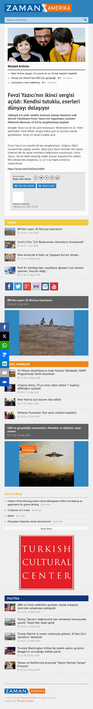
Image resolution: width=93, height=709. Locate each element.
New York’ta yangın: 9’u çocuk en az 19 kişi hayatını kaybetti (44, 73)
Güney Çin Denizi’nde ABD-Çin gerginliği (33, 78)
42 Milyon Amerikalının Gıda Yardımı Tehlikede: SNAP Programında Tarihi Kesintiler (51, 372)
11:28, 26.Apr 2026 (28, 655)
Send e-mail (46, 185)
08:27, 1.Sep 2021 (28, 392)
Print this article (24, 185)
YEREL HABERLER (18, 364)
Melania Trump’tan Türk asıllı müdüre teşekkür (47, 412)
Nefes (10, 515)
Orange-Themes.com (25, 701)
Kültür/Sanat (46, 90)
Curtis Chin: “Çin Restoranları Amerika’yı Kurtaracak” (50, 242)
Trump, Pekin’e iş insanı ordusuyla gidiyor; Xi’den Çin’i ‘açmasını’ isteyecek (51, 635)
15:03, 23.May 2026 (28, 612)
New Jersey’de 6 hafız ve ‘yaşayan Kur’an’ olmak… (48, 255)
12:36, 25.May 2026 (18, 435)
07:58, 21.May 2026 (28, 275)
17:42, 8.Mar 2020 (28, 403)
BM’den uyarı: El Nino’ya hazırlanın (39, 229)
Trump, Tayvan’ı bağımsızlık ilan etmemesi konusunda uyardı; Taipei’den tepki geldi (51, 620)
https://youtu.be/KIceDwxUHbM (26, 168)
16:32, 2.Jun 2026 (27, 233)
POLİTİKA (13, 598)
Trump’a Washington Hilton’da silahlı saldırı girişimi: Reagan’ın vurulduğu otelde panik (50, 649)
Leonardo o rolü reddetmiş (25, 82)
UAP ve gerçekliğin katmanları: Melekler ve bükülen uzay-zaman (44, 429)
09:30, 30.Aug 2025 (28, 670)
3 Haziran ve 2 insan (18, 510)
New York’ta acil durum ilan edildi (39, 399)
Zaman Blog (13, 494)
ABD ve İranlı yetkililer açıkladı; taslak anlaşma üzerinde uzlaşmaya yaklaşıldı (47, 606)
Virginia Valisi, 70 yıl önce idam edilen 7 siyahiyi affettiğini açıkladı (48, 386)
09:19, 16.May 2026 (28, 626)
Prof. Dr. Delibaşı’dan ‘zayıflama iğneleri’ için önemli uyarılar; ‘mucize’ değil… (50, 269)
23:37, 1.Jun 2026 (27, 246)
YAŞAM (11, 222)
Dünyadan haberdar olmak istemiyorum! (29, 521)
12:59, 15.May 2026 (28, 378)
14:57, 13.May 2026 (28, 641)
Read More (46, 529)
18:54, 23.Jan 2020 (28, 416)
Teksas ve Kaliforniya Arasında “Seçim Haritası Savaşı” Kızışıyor (51, 664)
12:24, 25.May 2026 (28, 259)
